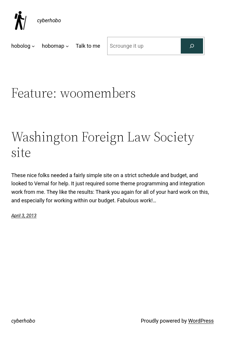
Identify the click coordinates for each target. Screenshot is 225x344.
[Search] (192, 46)
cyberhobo (49, 20)
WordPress (201, 321)
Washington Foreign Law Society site (102, 144)
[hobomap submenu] (67, 46)
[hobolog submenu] (33, 46)
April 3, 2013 (23, 215)
